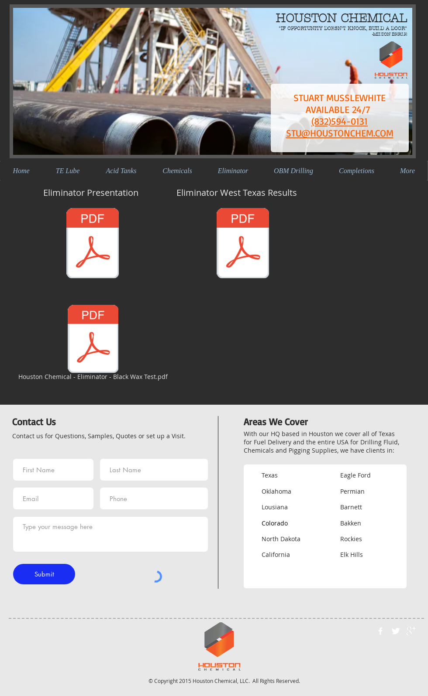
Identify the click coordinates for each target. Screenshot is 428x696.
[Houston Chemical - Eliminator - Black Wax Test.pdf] (93, 344)
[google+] (411, 631)
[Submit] (44, 574)
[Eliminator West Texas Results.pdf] (243, 244)
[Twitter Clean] (395, 631)
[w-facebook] (380, 631)
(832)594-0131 (339, 121)
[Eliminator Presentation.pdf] (93, 244)
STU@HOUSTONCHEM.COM (339, 133)
